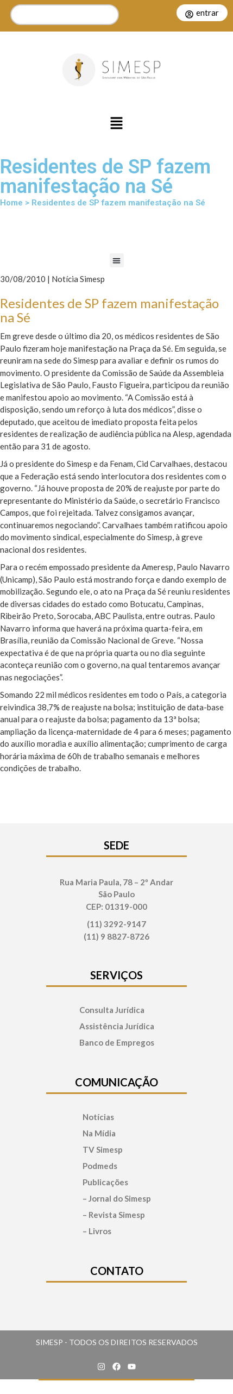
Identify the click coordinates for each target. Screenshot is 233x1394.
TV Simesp (103, 1150)
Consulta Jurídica (111, 1010)
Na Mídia (99, 1133)
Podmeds (100, 1166)
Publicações (105, 1182)
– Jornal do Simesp (117, 1199)
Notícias (98, 1117)
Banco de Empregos (116, 1043)
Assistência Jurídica (116, 1026)
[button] (117, 124)
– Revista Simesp (114, 1215)
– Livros (97, 1231)
